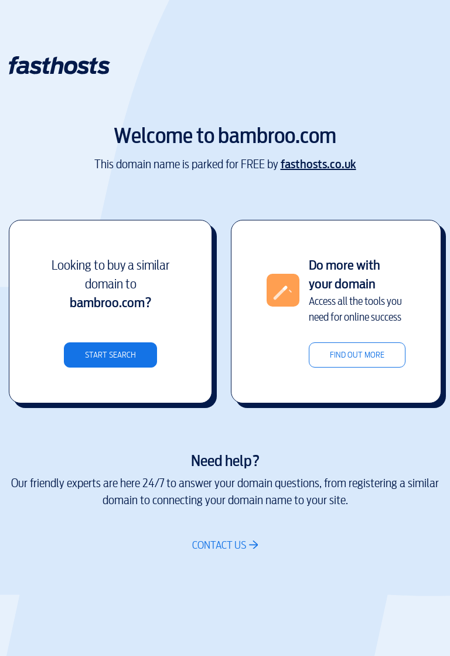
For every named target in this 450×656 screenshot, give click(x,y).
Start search (110, 355)
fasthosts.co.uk (318, 164)
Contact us (219, 545)
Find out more (357, 355)
